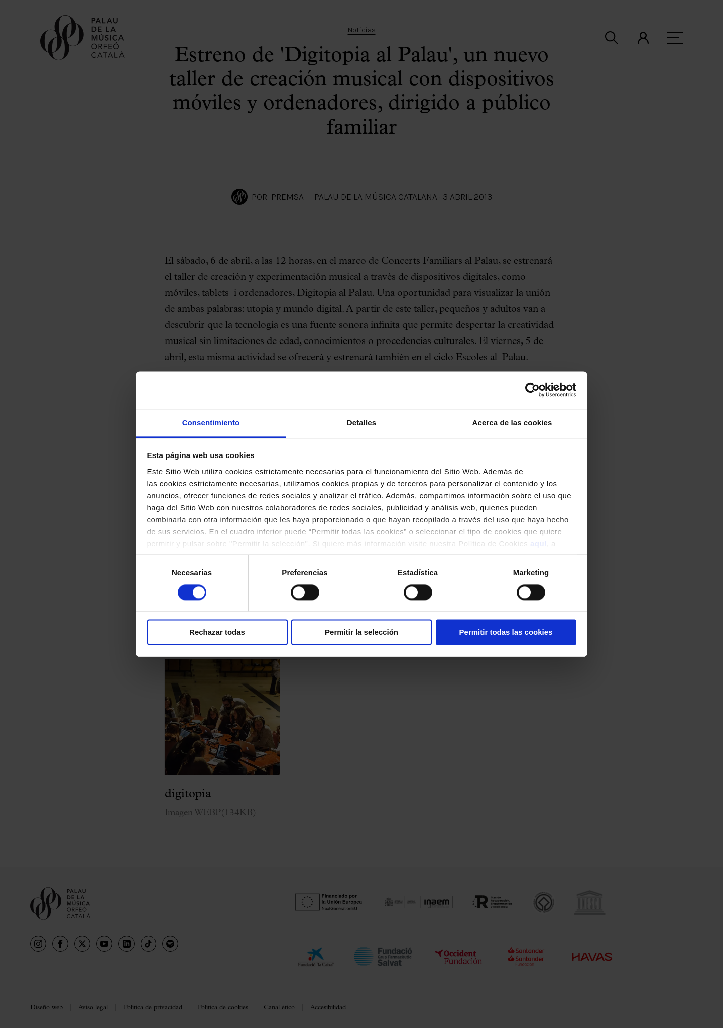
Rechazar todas (217, 632)
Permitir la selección (361, 632)
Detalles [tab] (361, 422)
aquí (538, 543)
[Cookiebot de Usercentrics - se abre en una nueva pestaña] (532, 389)
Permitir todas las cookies (506, 632)
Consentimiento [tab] (211, 422)
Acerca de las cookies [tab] (512, 422)
